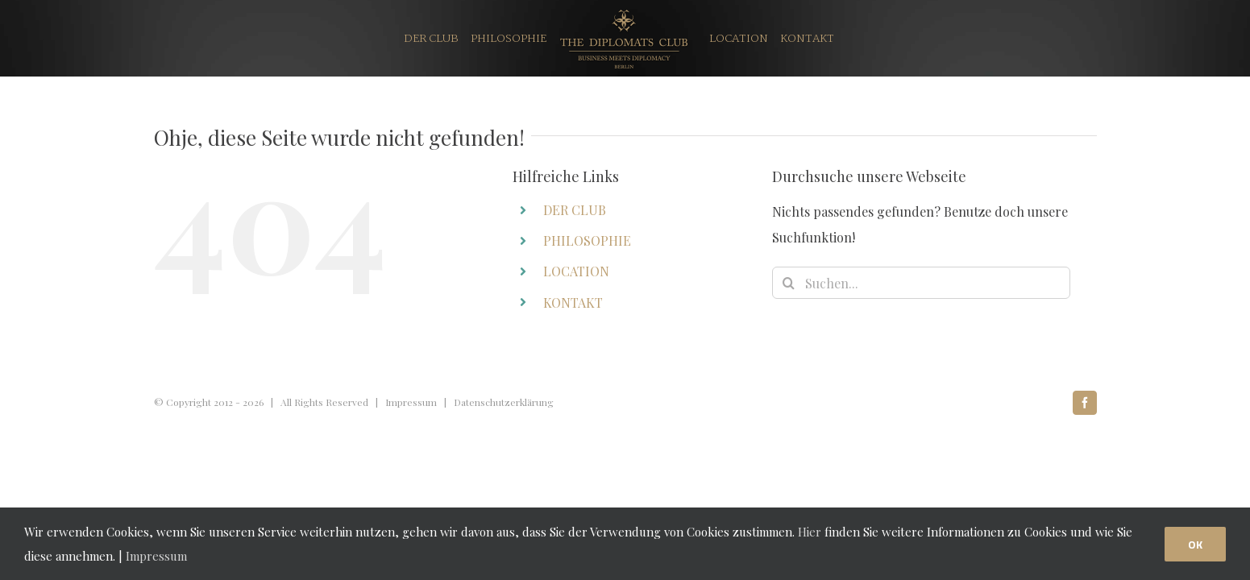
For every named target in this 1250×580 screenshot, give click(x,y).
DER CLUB (574, 209)
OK (1195, 544)
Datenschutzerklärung (504, 402)
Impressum (411, 402)
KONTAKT (573, 302)
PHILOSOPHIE (587, 240)
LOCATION (576, 271)
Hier (809, 532)
